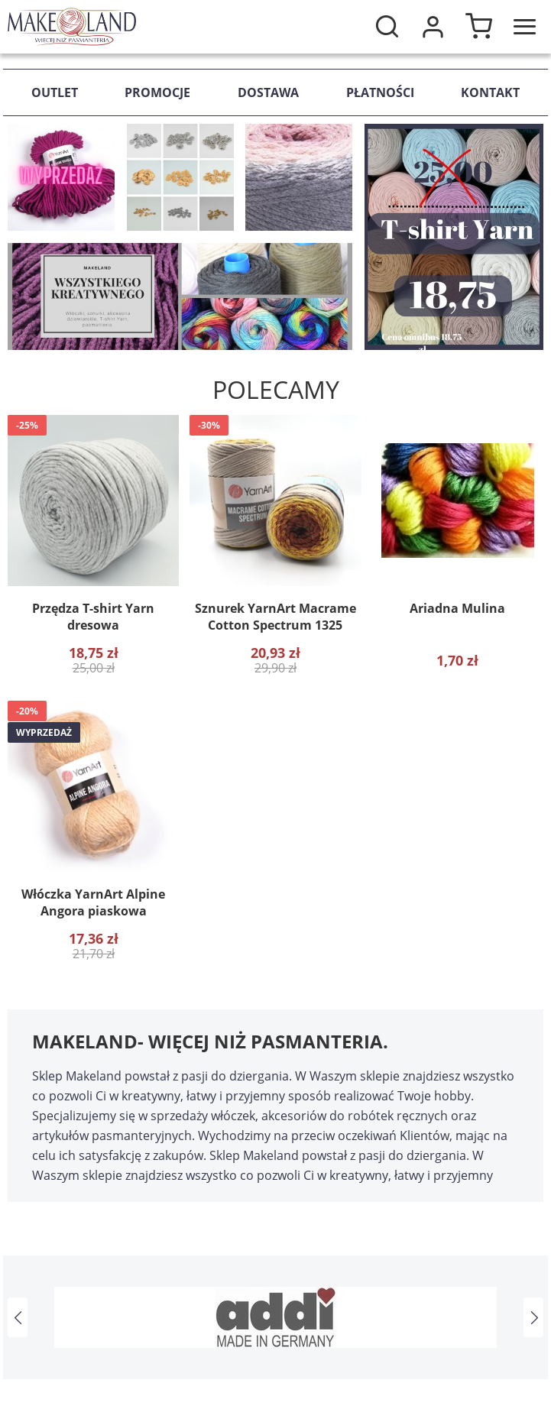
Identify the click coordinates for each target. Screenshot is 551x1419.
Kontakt (490, 92)
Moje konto (432, 27)
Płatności (380, 92)
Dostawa (268, 92)
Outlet (54, 92)
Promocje (157, 92)
